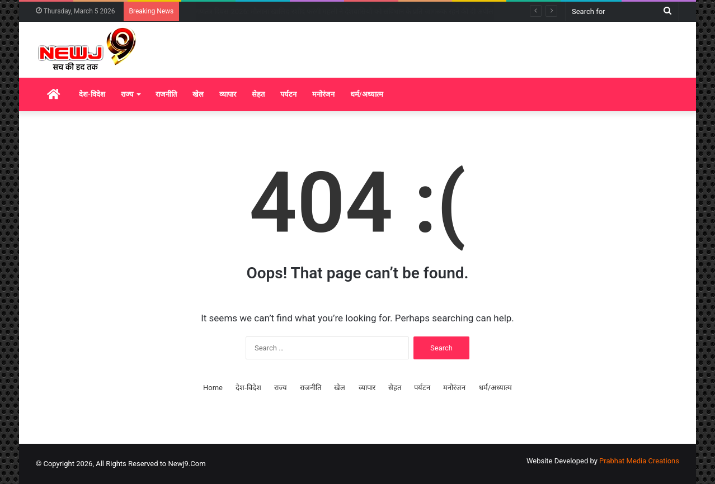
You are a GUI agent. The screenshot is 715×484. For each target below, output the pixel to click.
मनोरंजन (323, 94)
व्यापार (227, 94)
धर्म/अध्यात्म (366, 94)
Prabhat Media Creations (639, 461)
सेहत (258, 94)
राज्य (127, 94)
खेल (198, 94)
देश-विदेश (92, 94)
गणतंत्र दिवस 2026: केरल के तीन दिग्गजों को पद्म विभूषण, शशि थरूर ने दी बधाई (299, 11)
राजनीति (166, 94)
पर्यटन (288, 94)
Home (213, 387)
